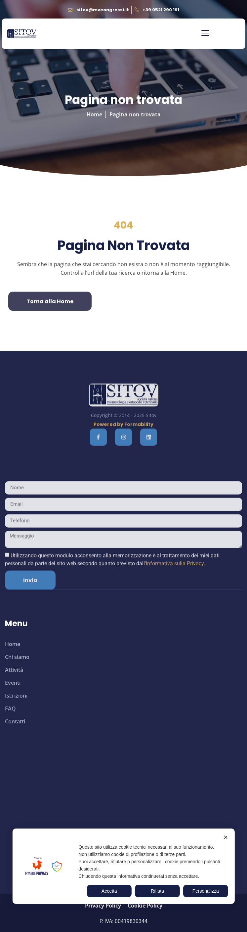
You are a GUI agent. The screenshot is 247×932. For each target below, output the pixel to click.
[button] (205, 34)
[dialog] (123, 866)
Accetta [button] (109, 891)
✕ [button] (225, 837)
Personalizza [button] (205, 891)
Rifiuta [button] (157, 891)
